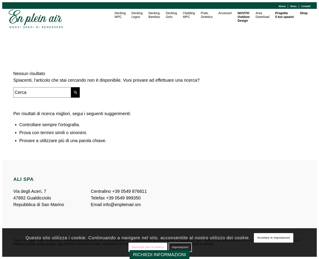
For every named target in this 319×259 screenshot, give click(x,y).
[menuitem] (282, 6)
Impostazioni (180, 247)
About (282, 6)
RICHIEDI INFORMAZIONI (159, 254)
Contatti (306, 6)
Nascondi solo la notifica (148, 247)
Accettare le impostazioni (273, 237)
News (293, 6)
